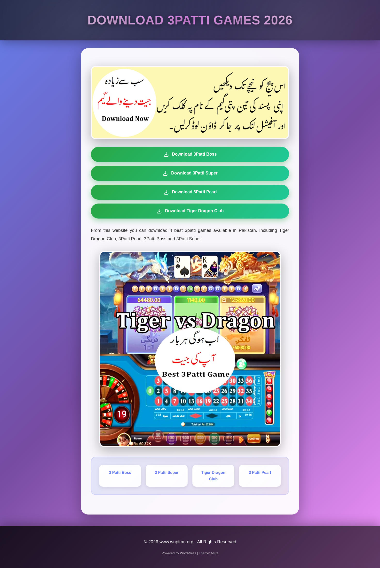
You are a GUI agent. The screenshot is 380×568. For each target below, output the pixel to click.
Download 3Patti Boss (190, 154)
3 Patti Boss (120, 472)
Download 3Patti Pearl (189, 192)
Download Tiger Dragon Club (188, 211)
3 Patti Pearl (260, 472)
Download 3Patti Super (190, 173)
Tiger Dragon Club (213, 475)
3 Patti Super (167, 472)
